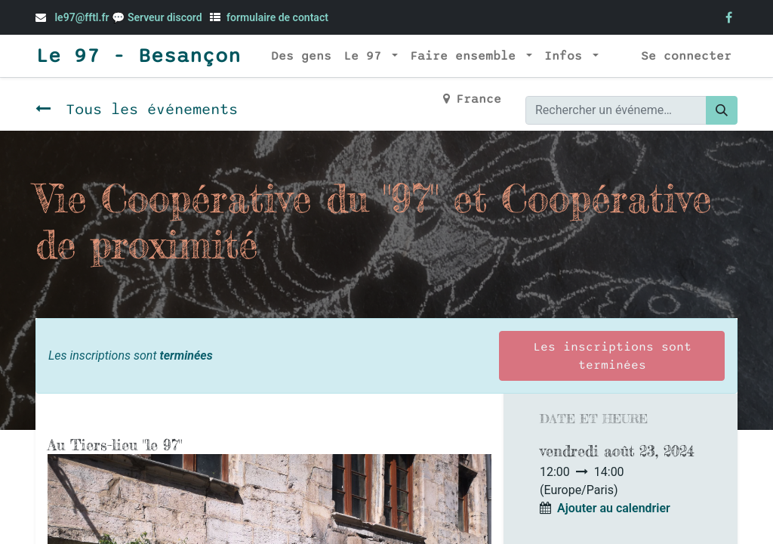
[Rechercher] (722, 110)
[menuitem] (301, 56)
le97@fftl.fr (81, 17)
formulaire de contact (277, 17)
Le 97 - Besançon (138, 56)
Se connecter (686, 55)
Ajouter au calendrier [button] (613, 508)
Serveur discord (166, 17)
